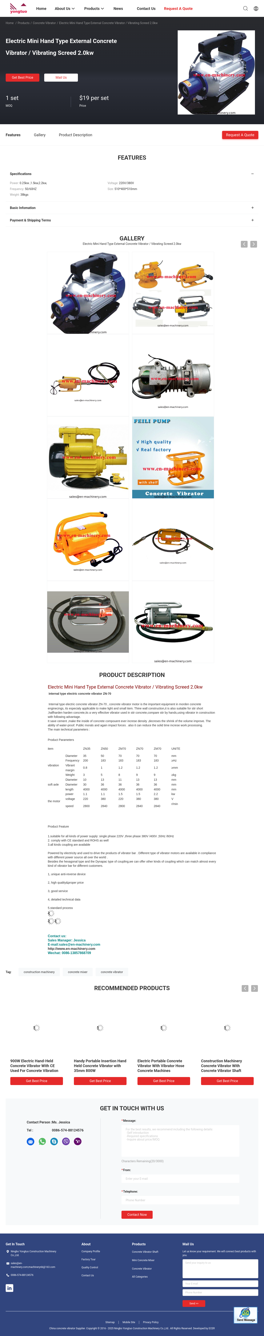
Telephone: (130, 1191)
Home (10, 23)
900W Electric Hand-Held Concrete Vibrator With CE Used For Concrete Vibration (34, 1066)
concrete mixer (78, 972)
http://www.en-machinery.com (71, 948)
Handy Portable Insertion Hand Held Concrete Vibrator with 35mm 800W (100, 1066)
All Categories (140, 1276)
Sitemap (110, 1322)
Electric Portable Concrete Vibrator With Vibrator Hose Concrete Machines (160, 1066)
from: (127, 1170)
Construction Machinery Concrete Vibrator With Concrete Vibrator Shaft (221, 1066)
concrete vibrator (112, 972)
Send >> (193, 1303)
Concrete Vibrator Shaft (145, 1251)
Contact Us (87, 1275)
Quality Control (89, 1267)
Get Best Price (22, 77)
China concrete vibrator (62, 1328)
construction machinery (39, 972)
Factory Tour (88, 1259)
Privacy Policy (151, 1322)
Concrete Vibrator (44, 23)
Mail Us (61, 77)
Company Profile (90, 1251)
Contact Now (137, 1215)
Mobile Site (129, 1322)
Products (23, 23)
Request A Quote (240, 134)
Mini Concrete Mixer (143, 1260)
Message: (129, 1120)
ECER (212, 1328)
